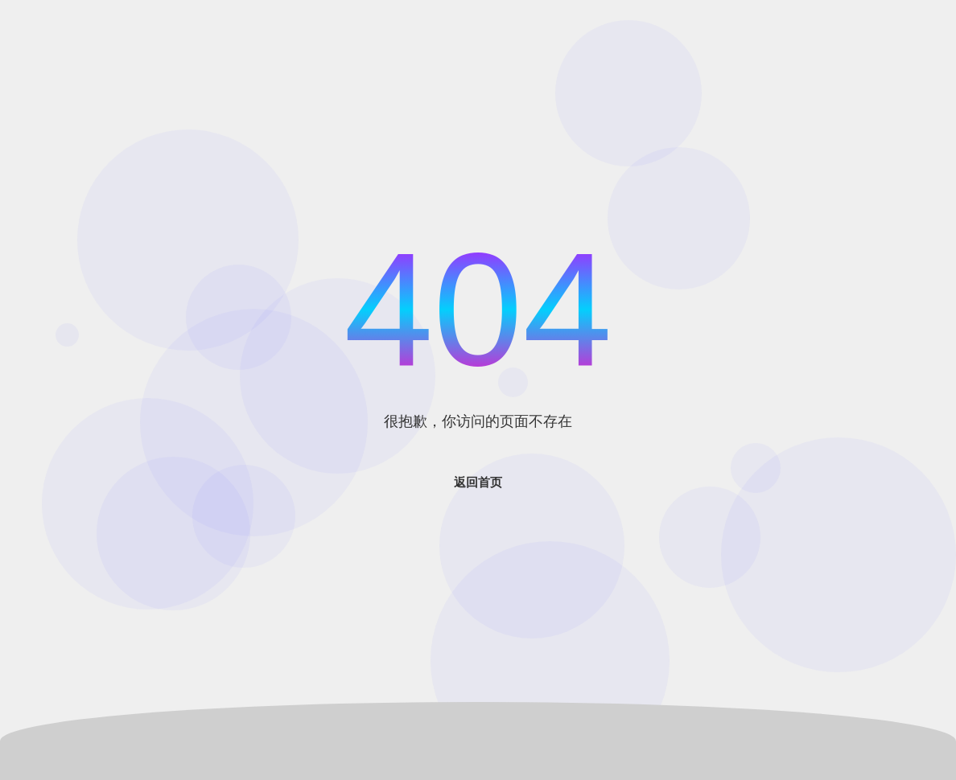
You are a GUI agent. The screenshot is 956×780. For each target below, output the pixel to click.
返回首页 (478, 482)
